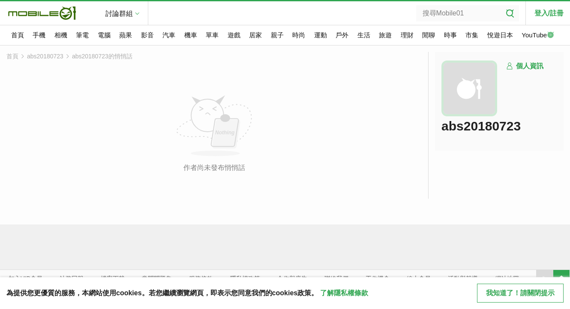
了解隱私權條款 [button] (344, 293)
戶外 (342, 35)
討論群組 (119, 13)
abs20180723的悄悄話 (102, 56)
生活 (363, 35)
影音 (147, 35)
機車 (190, 35)
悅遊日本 (500, 35)
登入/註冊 (549, 13)
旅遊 (385, 35)
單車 (212, 35)
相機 (60, 35)
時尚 (298, 35)
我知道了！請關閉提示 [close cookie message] (520, 293)
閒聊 (428, 35)
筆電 (82, 35)
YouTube (538, 35)
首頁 (17, 35)
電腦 (104, 35)
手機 (39, 35)
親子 (277, 35)
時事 (450, 35)
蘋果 (125, 35)
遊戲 (234, 35)
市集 (471, 35)
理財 (407, 35)
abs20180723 (45, 56)
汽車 (168, 35)
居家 (255, 35)
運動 (320, 35)
